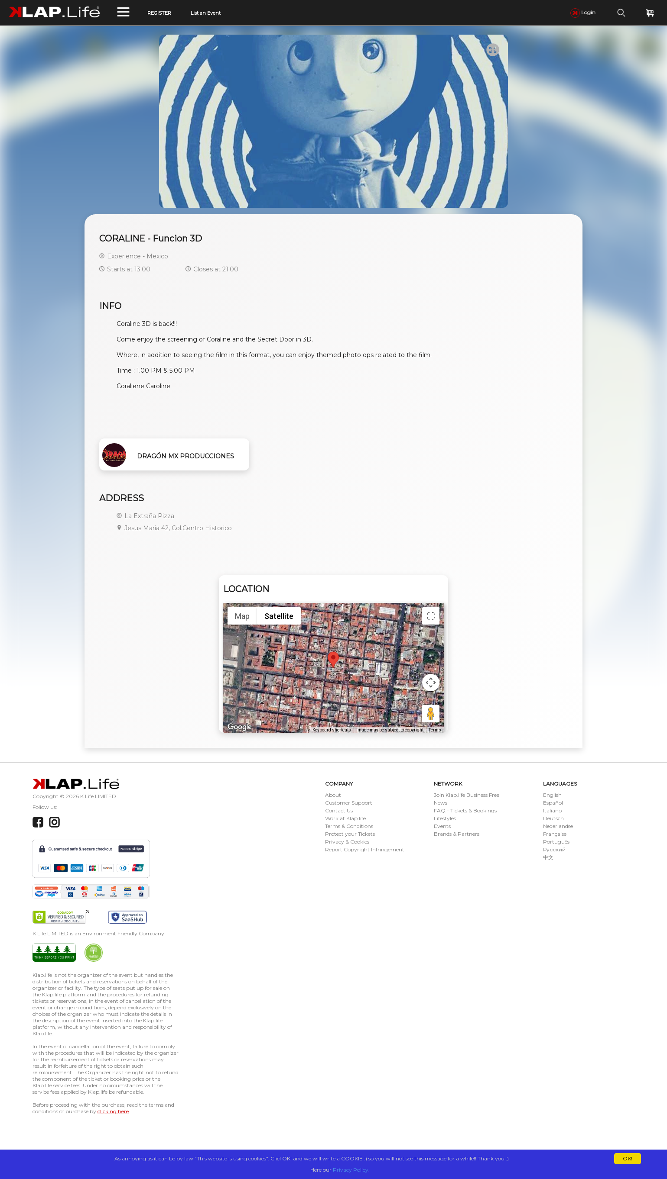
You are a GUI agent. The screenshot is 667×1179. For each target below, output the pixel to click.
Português (556, 841)
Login (582, 12)
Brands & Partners (456, 834)
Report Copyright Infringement (364, 849)
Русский (554, 849)
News (440, 802)
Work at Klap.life (345, 818)
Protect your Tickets (350, 834)
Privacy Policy (350, 1169)
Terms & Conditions (349, 826)
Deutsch (553, 818)
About (333, 795)
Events (442, 826)
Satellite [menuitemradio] (278, 616)
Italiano (552, 810)
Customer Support (348, 802)
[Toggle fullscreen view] (430, 616)
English (552, 795)
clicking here (113, 1111)
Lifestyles (445, 818)
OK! (627, 1158)
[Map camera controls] (430, 682)
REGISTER (159, 13)
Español (553, 802)
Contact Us (339, 810)
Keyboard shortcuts (331, 730)
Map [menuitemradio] (242, 616)
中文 (548, 857)
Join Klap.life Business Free (466, 795)
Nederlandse (558, 826)
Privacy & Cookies (347, 841)
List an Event (206, 13)
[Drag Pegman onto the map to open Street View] (430, 713)
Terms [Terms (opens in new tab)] (435, 730)
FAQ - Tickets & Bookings (465, 810)
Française (554, 834)
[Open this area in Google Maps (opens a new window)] (239, 727)
